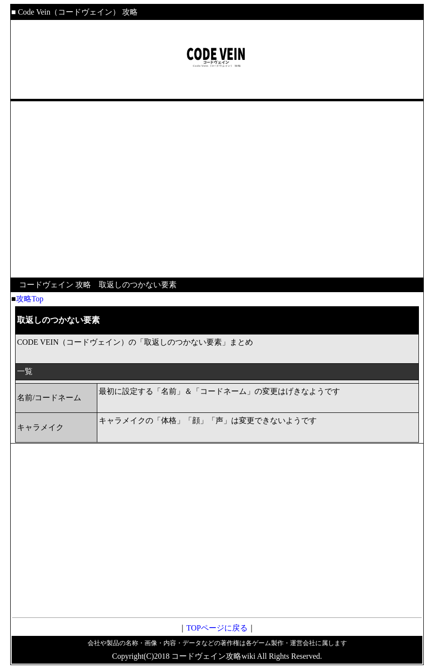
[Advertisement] (217, 183)
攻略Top (30, 299)
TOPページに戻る (217, 628)
